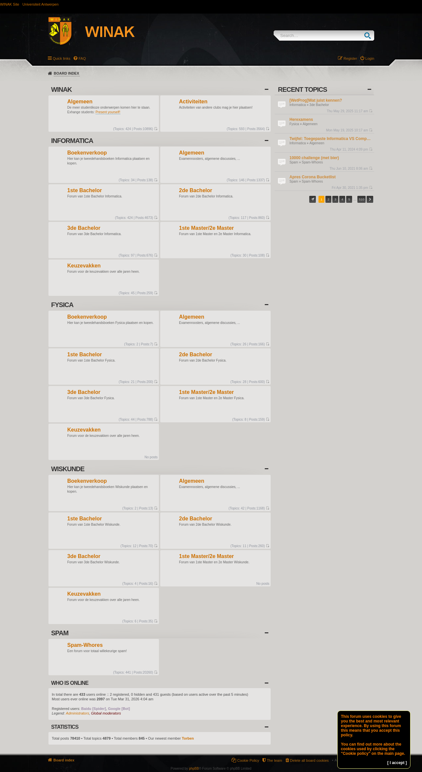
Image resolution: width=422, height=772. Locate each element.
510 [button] (361, 199)
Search (369, 35)
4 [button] (343, 199)
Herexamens (301, 119)
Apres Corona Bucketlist (312, 177)
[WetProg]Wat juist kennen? (315, 100)
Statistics (64, 727)
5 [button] (349, 199)
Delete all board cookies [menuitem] (309, 760)
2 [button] (328, 199)
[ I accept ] (397, 762)
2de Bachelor (195, 190)
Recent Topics (302, 89)
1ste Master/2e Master (206, 228)
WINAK (61, 89)
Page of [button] (312, 199)
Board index (66, 73)
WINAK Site (9, 4)
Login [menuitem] (369, 58)
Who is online (69, 683)
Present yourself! (108, 112)
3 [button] (335, 199)
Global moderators (106, 713)
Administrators (77, 713)
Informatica (297, 105)
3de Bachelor (319, 105)
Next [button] (370, 199)
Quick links (61, 58)
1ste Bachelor (84, 190)
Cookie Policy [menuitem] (248, 760)
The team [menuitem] (274, 760)
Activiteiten (193, 101)
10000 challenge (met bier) (314, 158)
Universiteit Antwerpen (40, 4)
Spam (293, 162)
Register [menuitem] (350, 58)
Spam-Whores (312, 162)
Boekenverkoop (87, 153)
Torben (188, 738)
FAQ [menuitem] (82, 58)
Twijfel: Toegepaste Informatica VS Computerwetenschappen (331, 138)
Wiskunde (67, 469)
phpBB (194, 768)
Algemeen (310, 124)
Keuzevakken (84, 265)
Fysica (294, 124)
